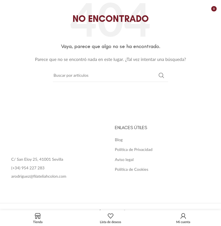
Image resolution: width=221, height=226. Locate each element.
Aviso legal (124, 159)
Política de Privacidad (134, 149)
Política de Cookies (131, 169)
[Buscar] (110, 75)
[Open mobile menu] (7, 8)
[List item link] (55, 168)
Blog (119, 139)
